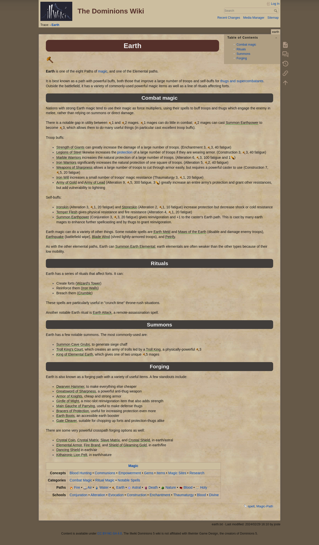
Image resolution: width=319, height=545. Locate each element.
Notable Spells (129, 480)
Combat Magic (81, 480)
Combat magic (246, 44)
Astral (136, 487)
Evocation (116, 495)
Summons (243, 54)
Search (276, 10)
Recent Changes (228, 17)
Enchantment (160, 495)
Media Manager (253, 17)
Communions (105, 473)
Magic (133, 466)
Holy (203, 487)
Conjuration (78, 495)
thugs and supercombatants (241, 81)
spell (251, 506)
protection (124, 152)
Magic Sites (177, 473)
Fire (77, 487)
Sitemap (273, 17)
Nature (170, 487)
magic (102, 71)
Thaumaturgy (183, 495)
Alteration (97, 495)
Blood (188, 487)
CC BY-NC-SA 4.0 (109, 533)
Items (161, 473)
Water (104, 487)
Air (89, 487)
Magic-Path (264, 506)
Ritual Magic (104, 480)
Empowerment (129, 473)
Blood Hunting (80, 473)
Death (153, 487)
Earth (55, 25)
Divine (214, 495)
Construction (137, 495)
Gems (148, 473)
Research (196, 473)
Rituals (241, 49)
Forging (242, 58)
